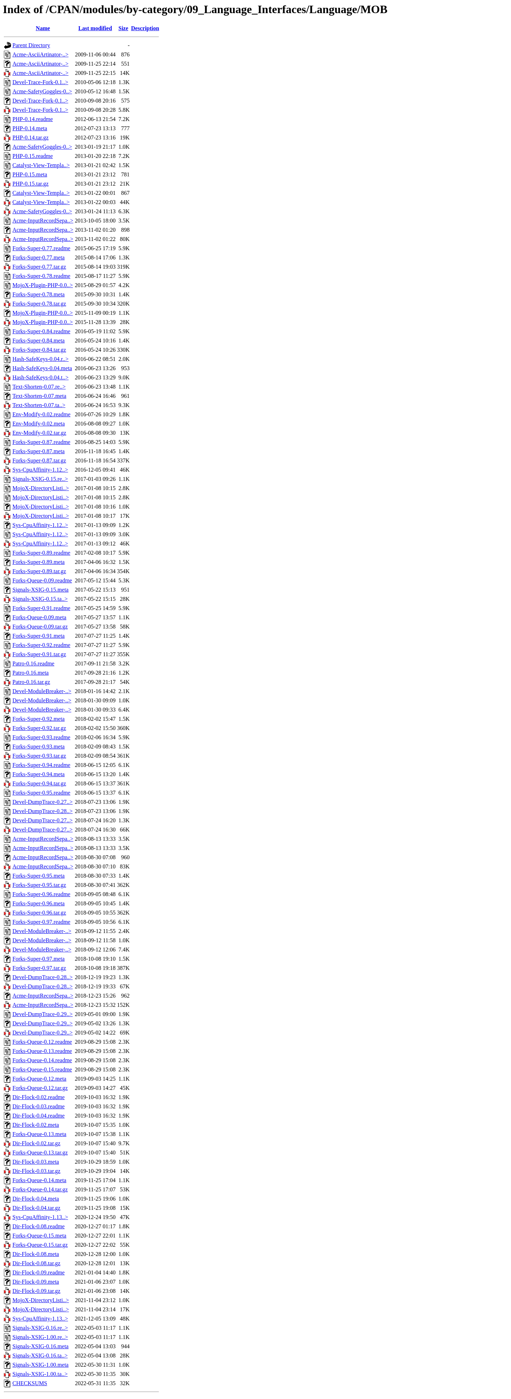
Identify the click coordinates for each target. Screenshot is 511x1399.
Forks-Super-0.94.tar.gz (39, 783)
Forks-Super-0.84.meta (38, 341)
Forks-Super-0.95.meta (38, 876)
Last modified (95, 28)
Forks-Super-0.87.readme (41, 442)
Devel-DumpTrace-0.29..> (42, 1014)
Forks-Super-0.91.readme (41, 608)
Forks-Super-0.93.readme (41, 737)
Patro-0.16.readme (33, 663)
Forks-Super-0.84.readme (41, 331)
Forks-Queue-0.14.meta (39, 1180)
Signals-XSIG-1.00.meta (40, 1365)
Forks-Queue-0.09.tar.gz (40, 627)
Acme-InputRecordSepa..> (42, 221)
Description (145, 28)
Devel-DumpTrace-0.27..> (42, 802)
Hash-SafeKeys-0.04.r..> (40, 359)
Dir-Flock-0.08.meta (35, 1254)
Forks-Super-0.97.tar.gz (39, 968)
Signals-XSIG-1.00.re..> (40, 1337)
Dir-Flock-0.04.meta (35, 1199)
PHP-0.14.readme (32, 119)
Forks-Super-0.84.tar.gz (39, 350)
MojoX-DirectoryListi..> (40, 488)
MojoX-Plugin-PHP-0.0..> (42, 285)
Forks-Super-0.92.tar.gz (39, 728)
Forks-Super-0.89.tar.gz (39, 571)
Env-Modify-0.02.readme (41, 414)
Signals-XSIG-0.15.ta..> (40, 599)
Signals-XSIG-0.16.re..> (40, 1328)
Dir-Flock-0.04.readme (38, 1116)
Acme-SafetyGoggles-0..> (42, 91)
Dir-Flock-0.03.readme (38, 1106)
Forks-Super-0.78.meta (38, 294)
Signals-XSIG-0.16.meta (40, 1346)
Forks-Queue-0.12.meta (39, 1079)
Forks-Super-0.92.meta (38, 719)
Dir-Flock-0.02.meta (35, 1125)
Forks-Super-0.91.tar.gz (39, 654)
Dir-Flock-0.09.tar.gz (36, 1291)
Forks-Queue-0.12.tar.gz (40, 1088)
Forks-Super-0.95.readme (41, 793)
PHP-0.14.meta (29, 128)
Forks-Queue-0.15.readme (42, 1069)
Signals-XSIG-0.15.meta (40, 590)
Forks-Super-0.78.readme (41, 276)
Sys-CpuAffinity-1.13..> (40, 1217)
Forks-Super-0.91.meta (38, 636)
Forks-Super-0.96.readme (41, 894)
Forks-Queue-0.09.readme (42, 580)
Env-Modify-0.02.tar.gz (39, 433)
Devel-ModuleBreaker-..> (41, 691)
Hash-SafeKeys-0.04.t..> (40, 377)
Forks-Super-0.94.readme (41, 765)
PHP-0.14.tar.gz (30, 138)
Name (43, 28)
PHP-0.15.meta (29, 174)
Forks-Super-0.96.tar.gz (39, 913)
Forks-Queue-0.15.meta (39, 1236)
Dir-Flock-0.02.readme (38, 1097)
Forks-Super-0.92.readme (41, 645)
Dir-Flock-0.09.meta (35, 1282)
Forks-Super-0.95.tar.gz (39, 885)
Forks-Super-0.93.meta (38, 747)
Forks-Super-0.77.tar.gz (39, 267)
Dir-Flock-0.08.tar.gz (36, 1263)
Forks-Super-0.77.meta (38, 257)
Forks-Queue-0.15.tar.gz (40, 1245)
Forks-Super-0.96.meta (38, 903)
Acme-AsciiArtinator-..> (40, 54)
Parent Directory (31, 45)
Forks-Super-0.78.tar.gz (39, 304)
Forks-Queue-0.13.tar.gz (40, 1153)
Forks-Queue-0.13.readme (42, 1051)
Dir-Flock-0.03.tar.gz (36, 1171)
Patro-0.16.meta (30, 673)
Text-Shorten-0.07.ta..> (38, 405)
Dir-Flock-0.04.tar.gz (36, 1208)
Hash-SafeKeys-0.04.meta (42, 368)
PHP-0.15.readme (32, 156)
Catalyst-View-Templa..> (41, 165)
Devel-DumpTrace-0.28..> (42, 811)
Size (123, 28)
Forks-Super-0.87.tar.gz (39, 460)
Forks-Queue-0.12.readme (42, 1042)
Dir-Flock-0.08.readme (38, 1226)
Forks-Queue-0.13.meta (39, 1134)
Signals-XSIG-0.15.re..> (40, 479)
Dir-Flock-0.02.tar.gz (36, 1143)
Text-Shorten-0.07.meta (39, 396)
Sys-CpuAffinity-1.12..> (40, 470)
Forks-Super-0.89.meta (38, 562)
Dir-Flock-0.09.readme (38, 1272)
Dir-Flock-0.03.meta (35, 1162)
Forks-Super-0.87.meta (38, 451)
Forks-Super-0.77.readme (41, 248)
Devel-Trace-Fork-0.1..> (40, 82)
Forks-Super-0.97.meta (38, 959)
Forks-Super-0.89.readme (41, 553)
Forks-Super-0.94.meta (38, 774)
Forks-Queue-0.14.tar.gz (40, 1189)
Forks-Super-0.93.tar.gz (39, 756)
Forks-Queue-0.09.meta (39, 617)
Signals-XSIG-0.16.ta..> (40, 1356)
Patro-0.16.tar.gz (31, 682)
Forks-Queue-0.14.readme (42, 1060)
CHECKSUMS (29, 1383)
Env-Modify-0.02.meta (38, 424)
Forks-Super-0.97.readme (41, 922)
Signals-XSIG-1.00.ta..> (40, 1374)
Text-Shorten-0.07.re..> (39, 387)
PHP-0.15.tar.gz (30, 184)
